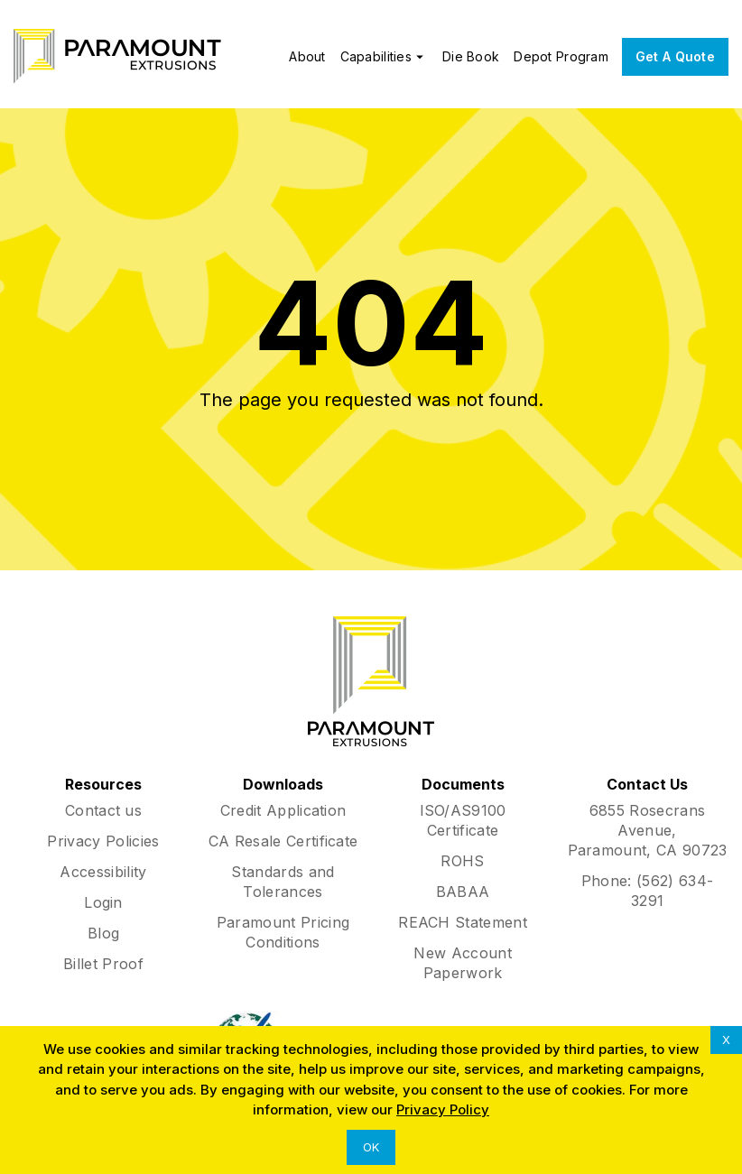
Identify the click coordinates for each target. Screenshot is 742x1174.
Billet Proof (103, 964)
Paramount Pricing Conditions (283, 932)
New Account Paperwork (462, 963)
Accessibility (103, 872)
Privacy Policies (103, 841)
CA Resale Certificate (283, 841)
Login (103, 902)
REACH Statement (462, 922)
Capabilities (384, 57)
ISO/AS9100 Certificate (463, 820)
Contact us (103, 810)
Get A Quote (675, 56)
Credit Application (283, 810)
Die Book (470, 56)
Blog (103, 933)
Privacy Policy (442, 1109)
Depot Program (561, 56)
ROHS (462, 861)
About (307, 56)
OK (371, 1147)
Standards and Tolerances (282, 882)
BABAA (463, 892)
